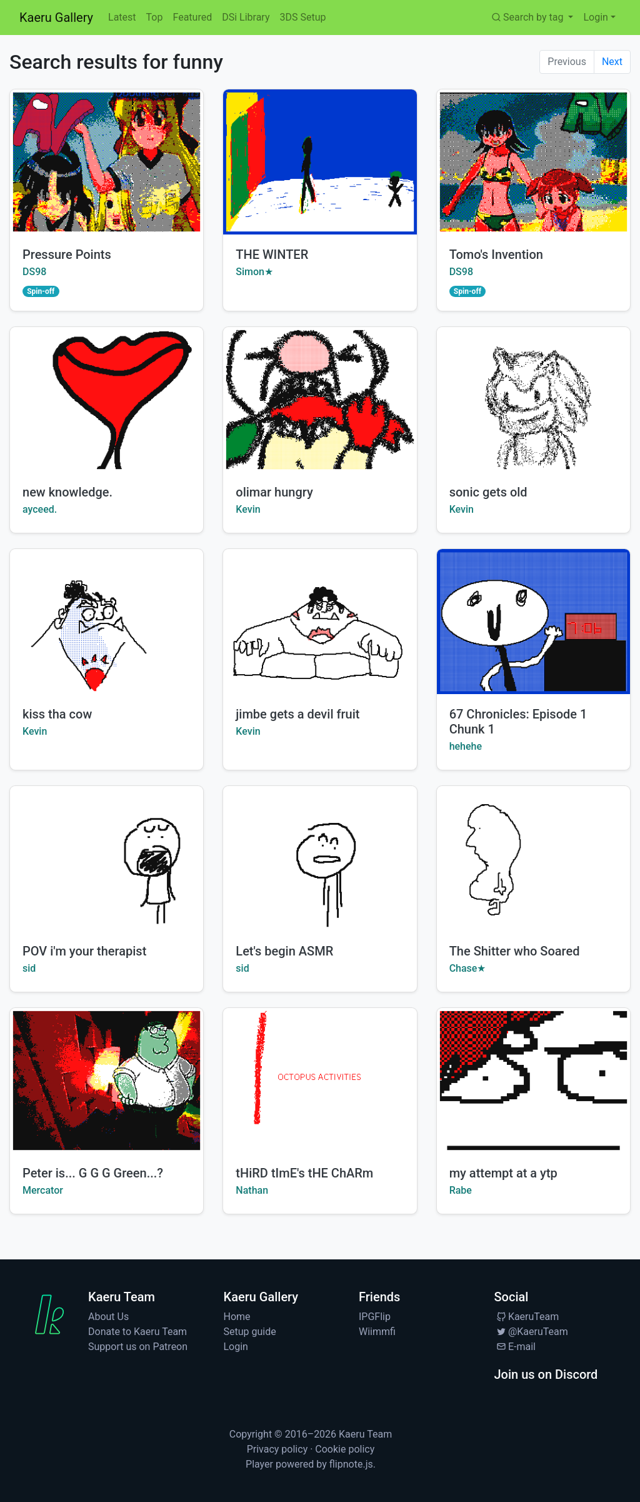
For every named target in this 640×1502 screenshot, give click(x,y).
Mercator (42, 1190)
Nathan (252, 1190)
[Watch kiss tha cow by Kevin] (106, 621)
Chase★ (467, 968)
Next (612, 62)
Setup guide (250, 1332)
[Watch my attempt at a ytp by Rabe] (533, 1080)
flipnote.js (351, 1464)
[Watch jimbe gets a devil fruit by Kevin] (319, 621)
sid (29, 968)
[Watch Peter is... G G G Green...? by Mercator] (106, 1080)
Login (236, 1347)
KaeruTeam (526, 1317)
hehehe (465, 746)
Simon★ (254, 272)
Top (154, 17)
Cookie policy (344, 1449)
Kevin (248, 509)
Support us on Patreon (138, 1347)
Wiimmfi (377, 1332)
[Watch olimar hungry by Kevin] (319, 399)
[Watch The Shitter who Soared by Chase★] (533, 858)
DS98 (34, 272)
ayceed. (39, 509)
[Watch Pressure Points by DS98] (106, 161)
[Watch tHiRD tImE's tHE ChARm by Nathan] (319, 1080)
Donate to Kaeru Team (137, 1332)
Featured (192, 17)
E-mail (515, 1347)
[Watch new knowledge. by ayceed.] (106, 399)
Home (237, 1317)
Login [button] (595, 17)
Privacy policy (277, 1449)
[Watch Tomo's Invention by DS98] (533, 161)
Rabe (460, 1190)
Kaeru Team (365, 1434)
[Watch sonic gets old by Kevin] (533, 399)
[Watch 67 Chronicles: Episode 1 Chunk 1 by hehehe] (533, 621)
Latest (122, 17)
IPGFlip (375, 1317)
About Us (108, 1317)
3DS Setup (302, 17)
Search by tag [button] (527, 17)
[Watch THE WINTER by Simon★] (319, 161)
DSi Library (245, 17)
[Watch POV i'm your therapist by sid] (106, 858)
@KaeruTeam (531, 1332)
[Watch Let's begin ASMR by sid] (319, 858)
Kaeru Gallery (56, 17)
